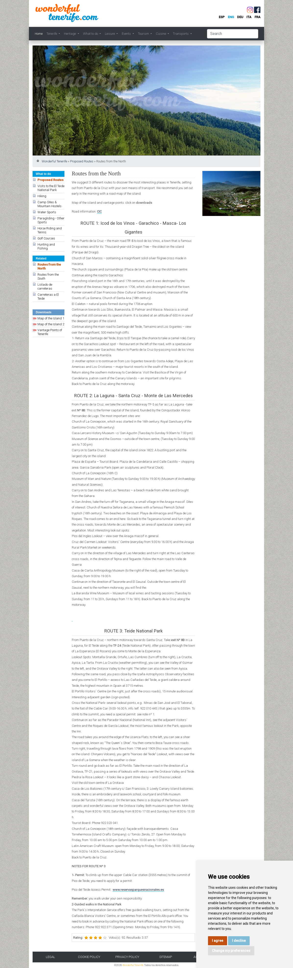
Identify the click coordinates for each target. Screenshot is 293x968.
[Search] (232, 33)
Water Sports (46, 212)
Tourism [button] (144, 33)
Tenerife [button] (52, 33)
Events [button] (127, 33)
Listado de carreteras (44, 286)
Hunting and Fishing (46, 246)
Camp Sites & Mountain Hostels (49, 204)
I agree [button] (217, 941)
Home (39, 33)
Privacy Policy (127, 957)
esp (222, 17)
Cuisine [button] (161, 33)
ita (248, 17)
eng (231, 17)
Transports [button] (181, 33)
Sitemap (165, 957)
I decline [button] (239, 941)
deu (240, 17)
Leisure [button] (110, 33)
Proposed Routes (81, 161)
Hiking (41, 196)
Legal (50, 957)
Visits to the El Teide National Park (50, 188)
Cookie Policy (89, 957)
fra (257, 17)
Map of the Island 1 (50, 318)
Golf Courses (46, 238)
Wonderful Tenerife (54, 161)
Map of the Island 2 (50, 324)
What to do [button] (91, 33)
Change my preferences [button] (231, 951)
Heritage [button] (70, 33)
